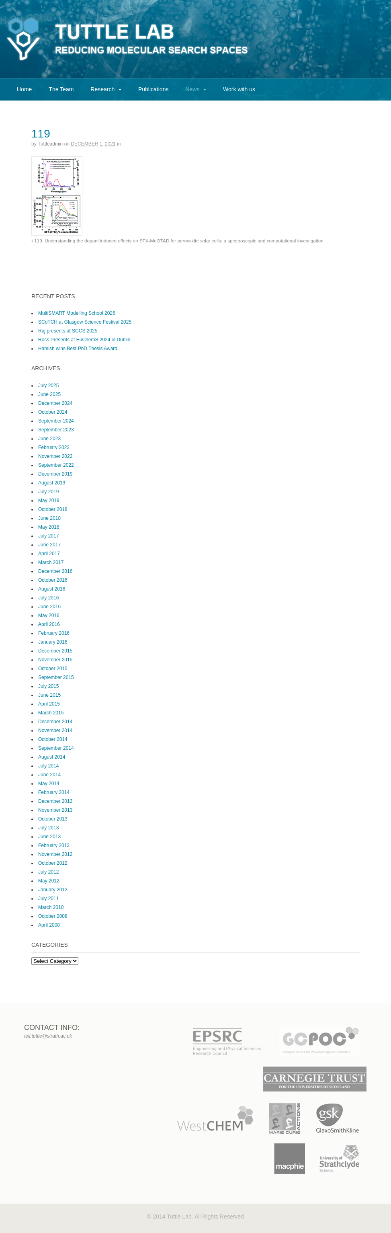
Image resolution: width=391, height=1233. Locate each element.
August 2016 (51, 589)
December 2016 (55, 571)
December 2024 (55, 403)
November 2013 (55, 810)
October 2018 (53, 509)
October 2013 (53, 819)
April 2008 (49, 925)
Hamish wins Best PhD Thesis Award (77, 348)
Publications (153, 89)
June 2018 (49, 518)
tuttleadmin (50, 144)
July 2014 (48, 766)
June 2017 (49, 545)
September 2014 (56, 748)
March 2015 (50, 713)
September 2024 (56, 421)
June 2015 (49, 695)
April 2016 (49, 624)
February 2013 (54, 845)
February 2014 (54, 792)
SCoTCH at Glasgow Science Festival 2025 (84, 322)
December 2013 (55, 801)
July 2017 (48, 536)
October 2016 (53, 580)
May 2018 (48, 527)
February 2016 (54, 633)
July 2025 (48, 385)
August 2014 (51, 757)
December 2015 (55, 651)
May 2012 (48, 881)
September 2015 (56, 677)
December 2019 (55, 474)
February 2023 (54, 447)
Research (102, 89)
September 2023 (56, 430)
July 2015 (48, 686)
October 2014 (53, 739)
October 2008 (53, 916)
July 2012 (48, 872)
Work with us (239, 89)
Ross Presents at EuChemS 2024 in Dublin (84, 340)
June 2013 (49, 836)
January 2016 (53, 642)
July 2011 (48, 898)
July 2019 (48, 491)
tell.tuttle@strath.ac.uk (48, 1036)
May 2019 (48, 500)
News (192, 89)
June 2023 (49, 438)
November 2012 (55, 854)
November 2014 (55, 730)
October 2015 (53, 668)
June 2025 (49, 394)
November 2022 (55, 456)
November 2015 (55, 660)
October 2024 (53, 412)
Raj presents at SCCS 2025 (67, 331)
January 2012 (53, 889)
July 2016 (48, 598)
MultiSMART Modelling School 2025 (76, 313)
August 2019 (51, 483)
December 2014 (55, 721)
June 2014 (49, 775)
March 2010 (50, 907)
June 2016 (49, 606)
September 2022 (56, 465)
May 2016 (48, 615)
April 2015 (49, 704)
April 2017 (49, 553)
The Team (61, 89)
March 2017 (50, 562)
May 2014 (48, 783)
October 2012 (53, 863)
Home (24, 89)
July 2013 (48, 828)
